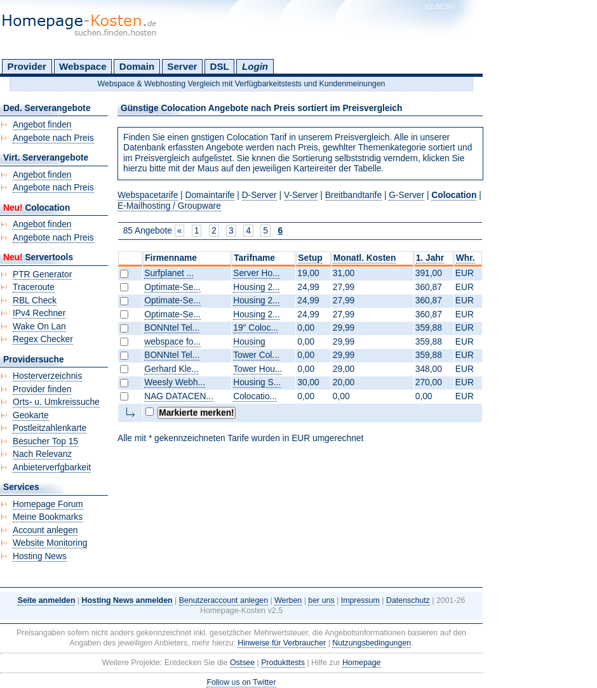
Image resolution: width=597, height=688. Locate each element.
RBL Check (35, 300)
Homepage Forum (48, 504)
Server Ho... (256, 273)
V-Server (301, 195)
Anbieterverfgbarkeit (52, 467)
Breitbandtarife (353, 195)
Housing (249, 342)
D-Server (259, 195)
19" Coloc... (255, 328)
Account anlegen (45, 530)
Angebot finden (42, 124)
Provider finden (42, 389)
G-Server (406, 195)
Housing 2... (256, 287)
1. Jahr (430, 258)
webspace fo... (172, 342)
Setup (310, 258)
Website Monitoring (50, 543)
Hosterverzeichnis (47, 376)
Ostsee (242, 662)
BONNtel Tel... (171, 328)
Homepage (361, 662)
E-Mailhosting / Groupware (169, 206)
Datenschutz (408, 600)
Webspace (83, 66)
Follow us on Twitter (241, 682)
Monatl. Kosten (364, 258)
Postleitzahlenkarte (49, 428)
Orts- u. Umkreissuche (56, 402)
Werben (288, 600)
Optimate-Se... (172, 287)
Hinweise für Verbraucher (282, 642)
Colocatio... (255, 396)
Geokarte (31, 415)
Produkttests (283, 662)
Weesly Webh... (174, 382)
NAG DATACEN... (178, 396)
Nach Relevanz (42, 454)
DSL (219, 66)
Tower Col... (256, 355)
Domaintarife (210, 195)
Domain (136, 66)
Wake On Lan (39, 326)
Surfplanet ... (169, 273)
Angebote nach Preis (53, 138)
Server (182, 66)
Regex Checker (43, 339)
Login (255, 66)
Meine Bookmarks (48, 517)
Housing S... (257, 382)
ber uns (321, 600)
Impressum (360, 600)
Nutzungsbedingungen (371, 642)
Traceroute (34, 287)
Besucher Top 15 (45, 441)
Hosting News (40, 556)
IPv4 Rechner (39, 313)
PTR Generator (42, 274)
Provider (27, 66)
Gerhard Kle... (171, 369)
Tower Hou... (257, 369)
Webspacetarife (147, 195)
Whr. (465, 258)
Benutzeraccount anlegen (223, 600)
